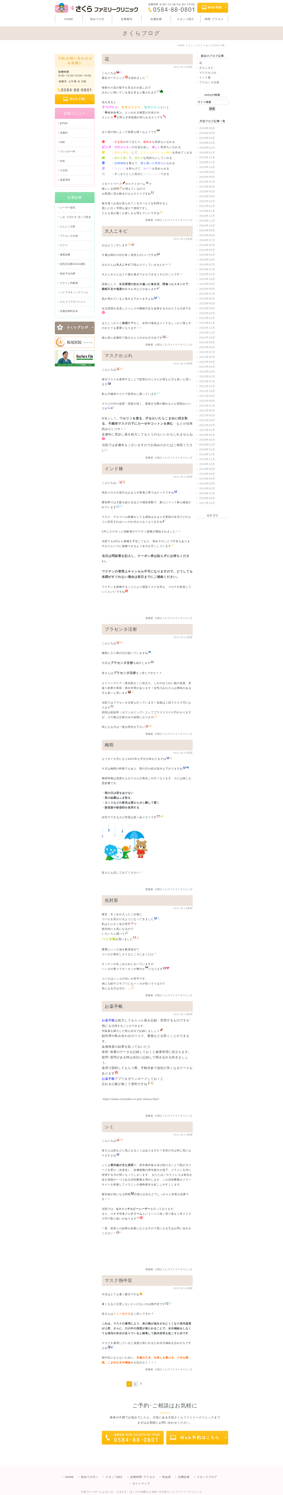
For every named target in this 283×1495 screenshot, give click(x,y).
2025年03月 (207, 201)
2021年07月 (207, 405)
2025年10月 (207, 167)
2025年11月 (207, 162)
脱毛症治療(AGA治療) (72, 264)
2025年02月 (207, 206)
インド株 (114, 468)
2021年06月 (207, 410)
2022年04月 (207, 366)
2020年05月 (207, 434)
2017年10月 (207, 502)
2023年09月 (207, 283)
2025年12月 (207, 157)
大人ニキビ (116, 231)
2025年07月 (207, 181)
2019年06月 (207, 468)
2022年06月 (207, 356)
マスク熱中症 (118, 1280)
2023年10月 (207, 279)
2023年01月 (207, 322)
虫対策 (111, 900)
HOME (68, 19)
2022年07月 (207, 352)
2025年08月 (207, 176)
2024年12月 (207, 215)
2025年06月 (207, 186)
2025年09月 (207, 171)
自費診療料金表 (69, 311)
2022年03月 (207, 371)
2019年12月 (207, 454)
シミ (109, 1126)
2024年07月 (207, 240)
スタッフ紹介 (185, 19)
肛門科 (64, 123)
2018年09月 (207, 498)
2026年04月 (207, 137)
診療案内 (126, 19)
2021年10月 (207, 391)
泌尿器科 (65, 179)
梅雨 (109, 744)
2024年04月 (207, 254)
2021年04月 (207, 420)
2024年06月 (207, 244)
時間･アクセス (214, 19)
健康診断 (65, 254)
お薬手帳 (114, 1006)
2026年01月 (207, 152)
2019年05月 (207, 473)
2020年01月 (207, 449)
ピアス (64, 245)
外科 (62, 161)
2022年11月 (207, 332)
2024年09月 (207, 230)
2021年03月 (207, 425)
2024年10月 (207, 225)
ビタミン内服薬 (69, 282)
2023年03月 (207, 313)
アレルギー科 (67, 151)
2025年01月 (207, 210)
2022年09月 (207, 342)
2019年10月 (207, 464)
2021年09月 (207, 395)
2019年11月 (207, 459)
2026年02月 (207, 147)
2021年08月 (207, 400)
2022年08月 (207, 347)
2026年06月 (207, 128)
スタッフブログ (207, 1469)
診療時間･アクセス (142, 1469)
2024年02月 (207, 264)
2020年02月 (207, 444)
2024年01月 (207, 269)
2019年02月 (207, 488)
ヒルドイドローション (73, 301)
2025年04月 (207, 196)
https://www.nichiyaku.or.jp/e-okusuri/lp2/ (131, 1099)
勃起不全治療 (67, 273)
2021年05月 (207, 415)
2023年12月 (207, 274)
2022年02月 (207, 376)
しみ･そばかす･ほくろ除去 (75, 216)
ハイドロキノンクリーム (74, 292)
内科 (62, 142)
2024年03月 (207, 259)
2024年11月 (207, 220)
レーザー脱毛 (67, 207)
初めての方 (97, 19)
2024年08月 (207, 235)
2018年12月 (207, 493)
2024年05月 (207, 249)
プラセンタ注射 (121, 629)
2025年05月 (207, 191)
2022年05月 (207, 361)
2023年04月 (207, 308)
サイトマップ (141, 1476)
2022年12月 (207, 327)
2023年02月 (207, 317)
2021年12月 (207, 386)
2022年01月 (207, 381)
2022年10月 (207, 337)
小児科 (64, 170)
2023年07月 (207, 293)
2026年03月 (207, 142)
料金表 (166, 1469)
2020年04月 (207, 439)
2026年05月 (207, 132)
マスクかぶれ (119, 355)
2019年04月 (207, 478)
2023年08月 (207, 288)
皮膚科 (64, 132)
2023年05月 (207, 303)
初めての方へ (89, 1469)
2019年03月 (207, 483)
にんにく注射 (67, 226)
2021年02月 (207, 429)
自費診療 (156, 19)
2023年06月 (207, 298)
